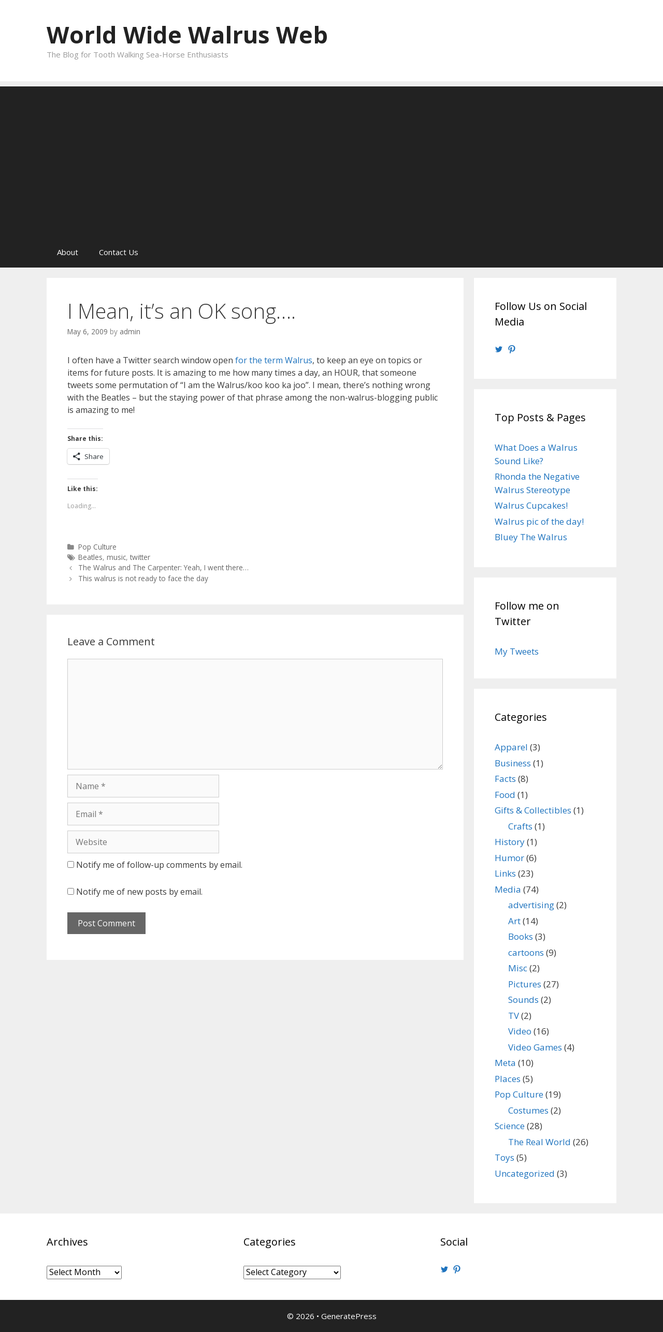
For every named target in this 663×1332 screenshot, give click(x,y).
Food (505, 795)
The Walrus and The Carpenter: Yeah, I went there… (163, 567)
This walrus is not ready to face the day (143, 578)
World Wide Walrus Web (187, 34)
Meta (505, 1063)
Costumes (528, 1110)
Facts (505, 779)
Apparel (511, 747)
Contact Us (118, 252)
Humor (509, 858)
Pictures (524, 984)
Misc (517, 968)
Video (519, 1031)
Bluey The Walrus (531, 537)
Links (505, 873)
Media (508, 889)
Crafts (520, 826)
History (510, 842)
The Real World (539, 1142)
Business (513, 763)
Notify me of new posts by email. (139, 891)
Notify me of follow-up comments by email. (159, 864)
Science (510, 1126)
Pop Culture (97, 547)
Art (514, 921)
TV (513, 1016)
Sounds (523, 999)
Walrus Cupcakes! (531, 505)
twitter (140, 557)
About (67, 252)
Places (508, 1079)
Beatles (90, 557)
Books (520, 936)
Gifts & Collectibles (533, 810)
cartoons (526, 952)
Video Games (535, 1047)
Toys (504, 1157)
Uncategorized (525, 1173)
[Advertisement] (331, 158)
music (116, 557)
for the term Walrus (273, 360)
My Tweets (517, 651)
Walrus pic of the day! (539, 521)
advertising (531, 905)
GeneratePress (349, 1316)
